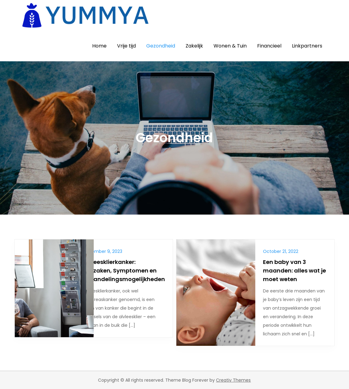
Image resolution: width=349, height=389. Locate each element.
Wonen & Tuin (230, 45)
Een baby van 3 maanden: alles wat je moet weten (294, 270)
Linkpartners (307, 45)
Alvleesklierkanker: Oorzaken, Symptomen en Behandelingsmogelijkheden (124, 270)
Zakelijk (194, 45)
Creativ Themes (233, 380)
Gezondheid (160, 45)
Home (99, 45)
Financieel (269, 45)
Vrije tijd (126, 45)
